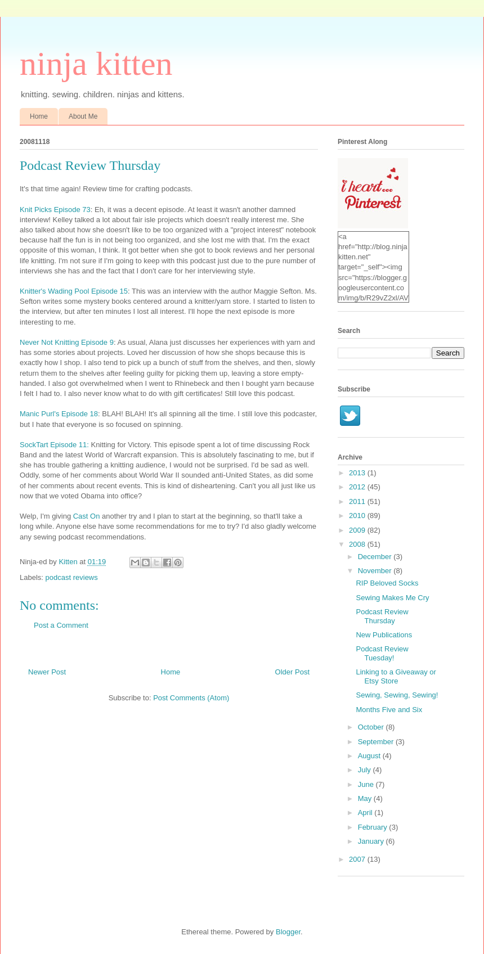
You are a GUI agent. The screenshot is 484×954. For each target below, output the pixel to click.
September (377, 741)
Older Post (292, 672)
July (365, 770)
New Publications (384, 635)
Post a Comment (61, 625)
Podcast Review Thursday (382, 616)
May (366, 798)
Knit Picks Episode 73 (55, 209)
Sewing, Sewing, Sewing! (397, 695)
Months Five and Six (389, 709)
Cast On (86, 516)
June (367, 784)
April (366, 812)
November (376, 570)
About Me (83, 116)
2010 (358, 515)
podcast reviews (72, 577)
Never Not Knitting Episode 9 (67, 342)
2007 (358, 859)
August (370, 756)
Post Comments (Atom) (191, 698)
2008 (358, 544)
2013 (358, 473)
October (372, 727)
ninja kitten (96, 63)
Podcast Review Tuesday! (382, 653)
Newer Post (47, 672)
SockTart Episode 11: (54, 444)
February (373, 827)
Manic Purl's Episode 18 (59, 414)
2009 (358, 530)
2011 (358, 501)
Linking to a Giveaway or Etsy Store (396, 676)
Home (39, 116)
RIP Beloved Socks (387, 583)
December (376, 556)
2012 (358, 487)
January (372, 841)
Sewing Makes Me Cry (392, 597)
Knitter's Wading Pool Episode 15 (74, 291)
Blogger (288, 932)
